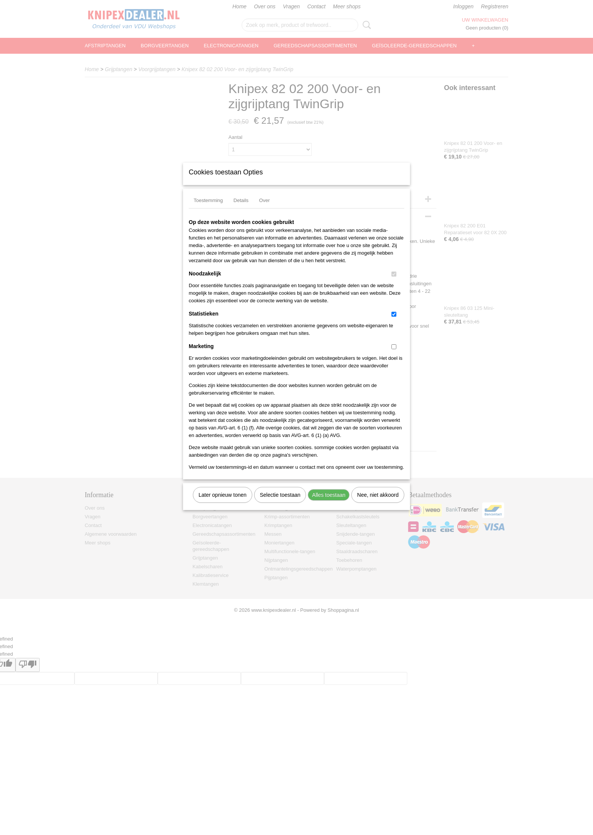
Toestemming (208, 210)
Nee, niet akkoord (378, 505)
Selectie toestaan (280, 505)
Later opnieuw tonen (223, 505)
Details (240, 210)
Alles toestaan (328, 505)
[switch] (393, 283)
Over (264, 210)
